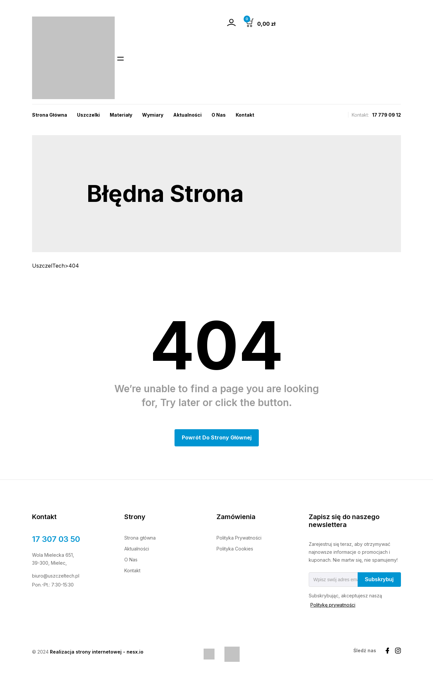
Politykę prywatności (332, 605)
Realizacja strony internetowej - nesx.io (96, 652)
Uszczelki (88, 115)
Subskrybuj (379, 580)
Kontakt (245, 115)
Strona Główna (49, 115)
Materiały (121, 115)
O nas (219, 115)
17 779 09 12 (386, 115)
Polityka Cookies (234, 549)
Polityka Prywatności (238, 538)
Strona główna (140, 538)
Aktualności (187, 115)
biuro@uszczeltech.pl (55, 576)
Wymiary (152, 115)
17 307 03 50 (56, 540)
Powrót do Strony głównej (217, 438)
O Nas (131, 560)
